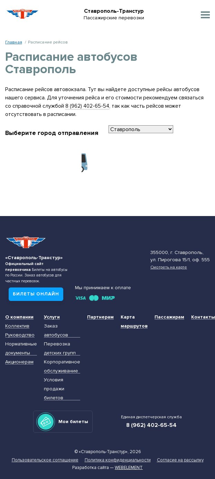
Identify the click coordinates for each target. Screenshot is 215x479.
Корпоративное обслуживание (62, 366)
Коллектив (17, 326)
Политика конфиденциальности (118, 460)
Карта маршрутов (134, 321)
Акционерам (19, 362)
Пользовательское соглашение (45, 460)
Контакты (203, 317)
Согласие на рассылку (180, 460)
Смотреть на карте (168, 267)
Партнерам (100, 317)
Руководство (20, 335)
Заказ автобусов (56, 330)
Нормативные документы (21, 348)
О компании (19, 317)
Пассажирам (169, 317)
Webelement (129, 467)
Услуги (52, 317)
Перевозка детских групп (60, 348)
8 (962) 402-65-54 (87, 106)
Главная (13, 42)
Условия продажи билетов (54, 389)
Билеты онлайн (36, 294)
